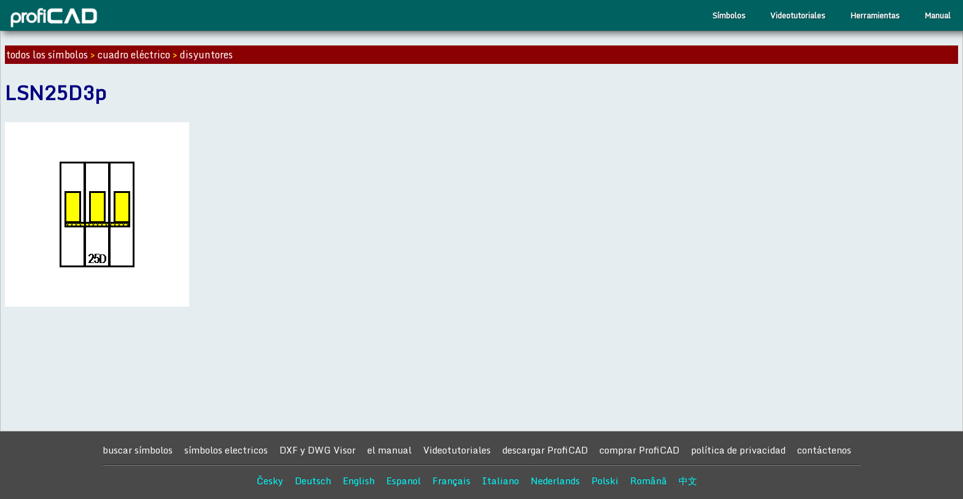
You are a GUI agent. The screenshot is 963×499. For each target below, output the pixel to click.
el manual (389, 449)
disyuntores (206, 55)
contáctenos (824, 449)
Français (451, 480)
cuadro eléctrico (134, 55)
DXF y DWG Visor (317, 449)
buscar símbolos (138, 449)
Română (648, 480)
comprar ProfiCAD (639, 449)
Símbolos (729, 15)
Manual (937, 15)
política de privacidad (738, 449)
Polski (604, 480)
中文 (688, 480)
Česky (270, 480)
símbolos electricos (226, 449)
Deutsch (313, 480)
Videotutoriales (797, 15)
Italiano (500, 480)
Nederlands (555, 480)
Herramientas (875, 15)
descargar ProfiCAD (545, 449)
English (359, 480)
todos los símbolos (47, 55)
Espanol (403, 480)
